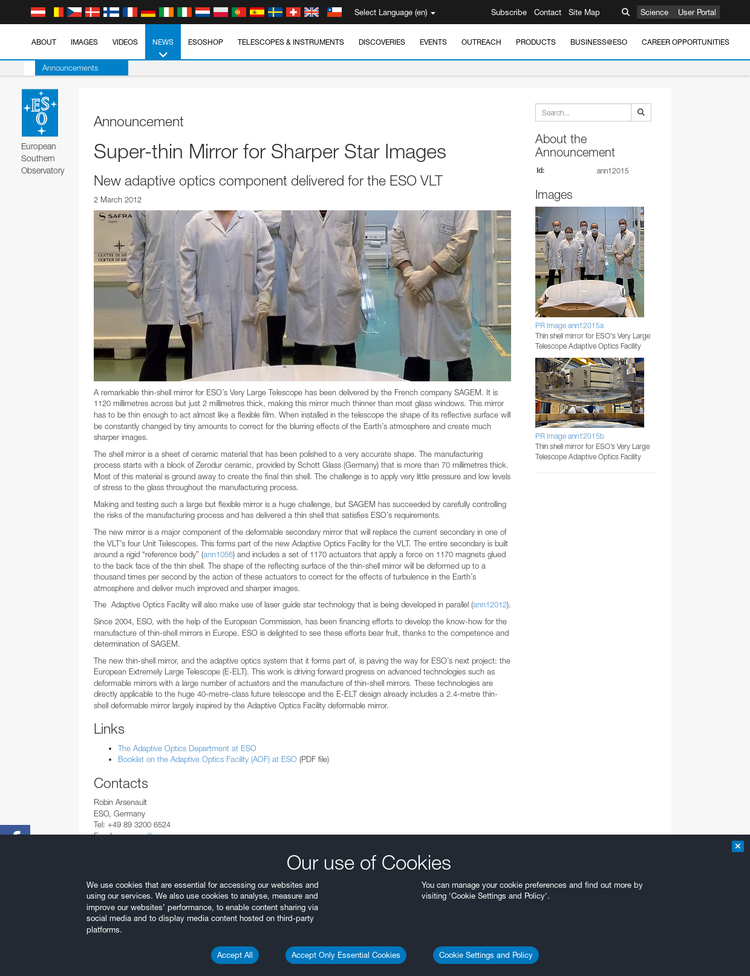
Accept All (235, 955)
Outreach (481, 42)
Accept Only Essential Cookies (346, 955)
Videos (125, 42)
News (163, 48)
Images (84, 42)
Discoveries (382, 42)
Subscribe (509, 12)
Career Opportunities (685, 42)
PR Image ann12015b (569, 436)
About (43, 42)
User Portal (697, 12)
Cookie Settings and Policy (486, 955)
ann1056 (218, 554)
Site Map (584, 12)
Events (433, 42)
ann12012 (490, 604)
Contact (547, 12)
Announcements (59, 68)
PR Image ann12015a (569, 325)
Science (654, 12)
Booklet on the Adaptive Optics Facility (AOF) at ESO (207, 759)
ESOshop (205, 42)
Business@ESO (598, 42)
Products (536, 42)
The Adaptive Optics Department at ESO (187, 748)
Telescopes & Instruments (291, 42)
